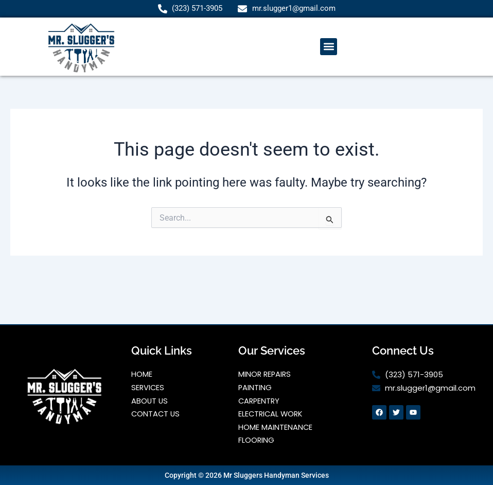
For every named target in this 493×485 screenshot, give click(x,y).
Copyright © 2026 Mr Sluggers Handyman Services (247, 475)
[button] (328, 47)
